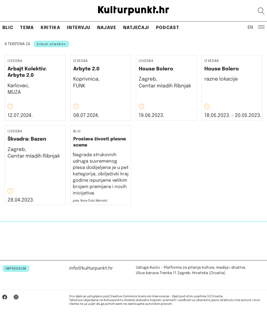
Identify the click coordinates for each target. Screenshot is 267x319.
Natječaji (136, 28)
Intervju (78, 28)
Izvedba (15, 61)
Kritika (50, 28)
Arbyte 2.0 (86, 69)
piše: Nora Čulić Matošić (90, 200)
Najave (106, 28)
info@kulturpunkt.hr (91, 268)
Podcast (167, 28)
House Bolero (156, 69)
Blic (7, 28)
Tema (27, 28)
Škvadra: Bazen (27, 139)
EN (250, 27)
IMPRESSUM (15, 268)
